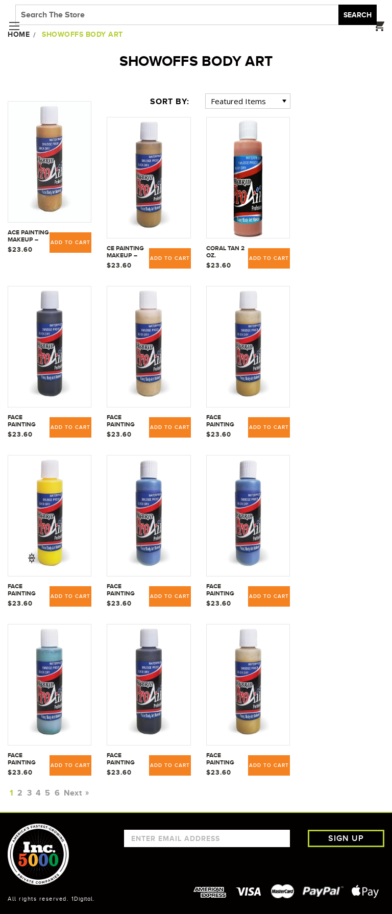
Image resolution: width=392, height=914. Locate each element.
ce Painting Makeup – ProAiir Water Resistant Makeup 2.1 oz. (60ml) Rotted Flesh (125, 252)
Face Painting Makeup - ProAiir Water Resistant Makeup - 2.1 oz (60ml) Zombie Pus (225, 759)
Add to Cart (70, 596)
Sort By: (169, 101)
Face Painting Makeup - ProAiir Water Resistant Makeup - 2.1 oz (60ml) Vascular (225, 590)
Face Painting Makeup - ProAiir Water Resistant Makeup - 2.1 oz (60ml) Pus (225, 421)
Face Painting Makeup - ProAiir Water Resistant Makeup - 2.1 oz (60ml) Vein (26, 759)
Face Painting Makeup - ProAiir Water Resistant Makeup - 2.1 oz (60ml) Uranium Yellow (26, 590)
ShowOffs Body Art (82, 34)
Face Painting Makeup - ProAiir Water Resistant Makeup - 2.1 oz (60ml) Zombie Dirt (125, 759)
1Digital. (83, 899)
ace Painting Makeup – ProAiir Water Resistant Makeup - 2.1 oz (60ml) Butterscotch (29, 236)
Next (75, 793)
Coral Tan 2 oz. (225, 252)
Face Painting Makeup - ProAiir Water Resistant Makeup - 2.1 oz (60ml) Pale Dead (125, 421)
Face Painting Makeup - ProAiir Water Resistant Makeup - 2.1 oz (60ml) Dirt (26, 421)
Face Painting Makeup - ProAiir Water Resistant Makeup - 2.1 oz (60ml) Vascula (125, 590)
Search (358, 15)
